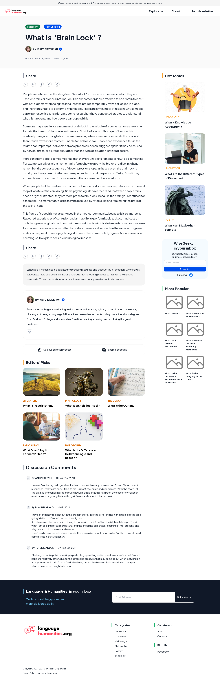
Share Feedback (114, 349)
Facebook (163, 651)
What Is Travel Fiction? (38, 405)
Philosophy (31, 445)
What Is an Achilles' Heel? (82, 405)
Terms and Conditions (47, 673)
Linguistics (172, 168)
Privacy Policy (29, 673)
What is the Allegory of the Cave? (194, 376)
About (160, 631)
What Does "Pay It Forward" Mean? (35, 452)
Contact (162, 636)
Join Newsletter (202, 11)
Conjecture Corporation (55, 669)
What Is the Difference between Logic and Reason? (80, 454)
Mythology (73, 400)
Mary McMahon (47, 48)
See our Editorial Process (54, 349)
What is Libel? (172, 313)
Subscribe (185, 269)
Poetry (170, 219)
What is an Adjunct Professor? (171, 343)
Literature (30, 400)
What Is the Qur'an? (121, 405)
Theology (115, 400)
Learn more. (157, 3)
